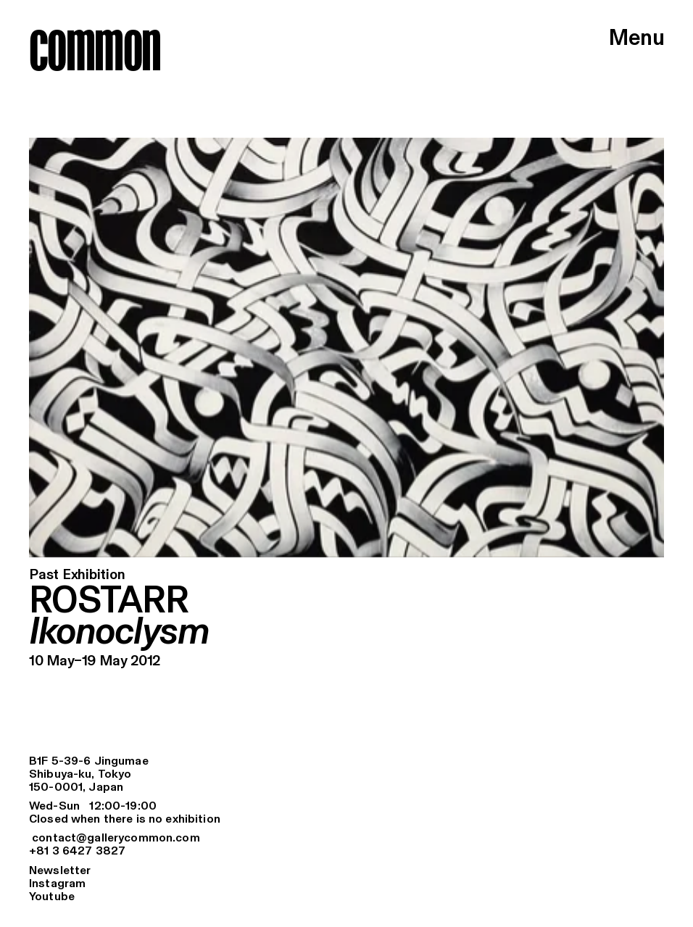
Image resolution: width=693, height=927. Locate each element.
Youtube (52, 896)
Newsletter (60, 870)
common (94, 49)
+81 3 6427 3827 (77, 851)
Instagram (57, 883)
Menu (636, 39)
